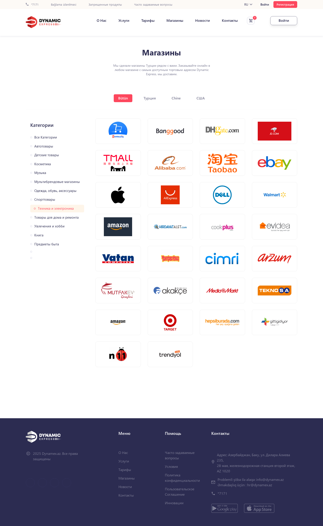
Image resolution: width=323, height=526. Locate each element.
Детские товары (46, 155)
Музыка (40, 173)
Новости (202, 20)
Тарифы (148, 20)
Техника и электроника (56, 208)
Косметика (42, 164)
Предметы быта (46, 244)
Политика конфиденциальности (182, 478)
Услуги (123, 20)
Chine (176, 98)
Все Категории (45, 137)
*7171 (32, 4)
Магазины (174, 20)
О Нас (102, 20)
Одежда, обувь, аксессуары (55, 191)
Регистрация (285, 4)
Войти (264, 4)
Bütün (123, 98)
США (200, 98)
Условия (171, 466)
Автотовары (43, 146)
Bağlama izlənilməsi (63, 4)
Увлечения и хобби (49, 226)
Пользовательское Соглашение (179, 491)
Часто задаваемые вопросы (153, 4)
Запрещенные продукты (105, 4)
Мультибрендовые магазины (57, 182)
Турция (150, 98)
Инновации (174, 502)
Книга (39, 235)
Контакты (230, 20)
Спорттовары (44, 199)
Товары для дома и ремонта (56, 217)
